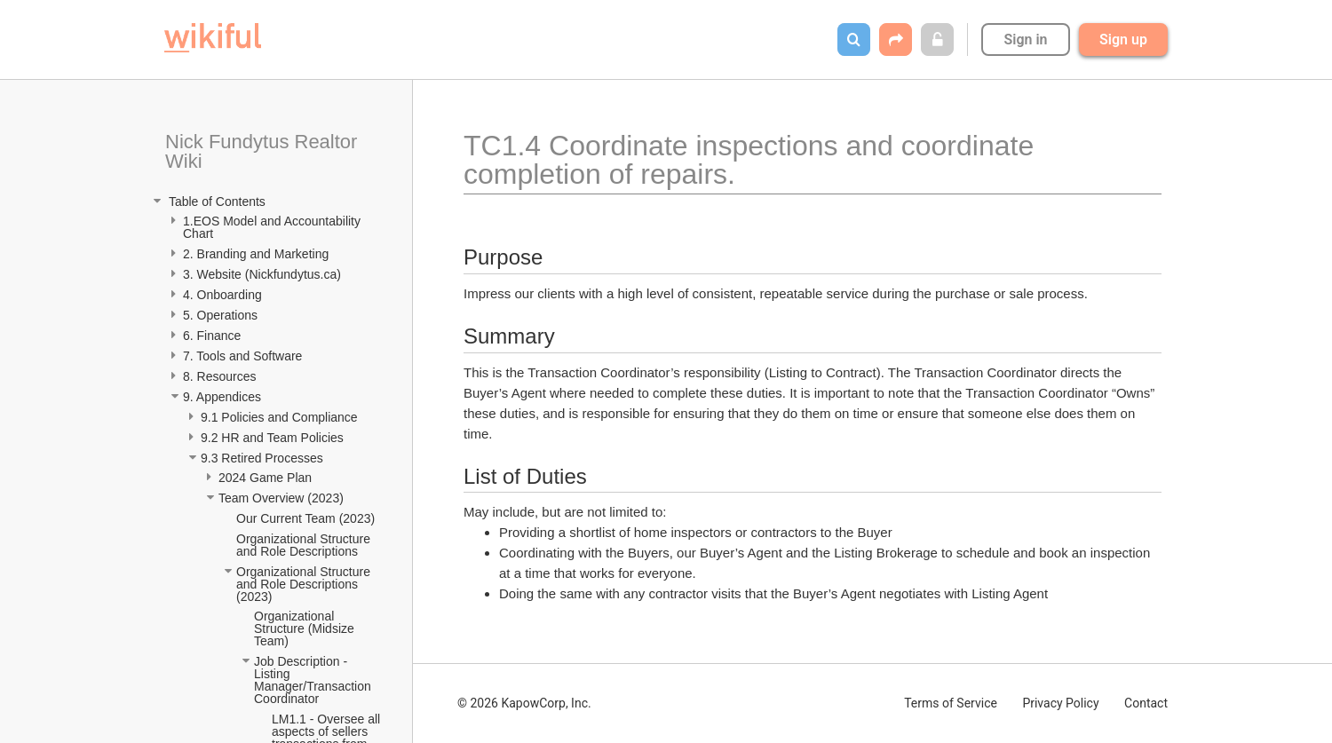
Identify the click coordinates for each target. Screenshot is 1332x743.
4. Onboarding (224, 295)
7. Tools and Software (242, 356)
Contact (1146, 703)
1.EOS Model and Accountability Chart (273, 227)
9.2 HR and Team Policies (274, 438)
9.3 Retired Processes (264, 458)
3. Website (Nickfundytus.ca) (262, 274)
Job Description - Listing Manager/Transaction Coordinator (314, 680)
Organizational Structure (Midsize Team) (305, 628)
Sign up (1123, 39)
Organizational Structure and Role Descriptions (305, 545)
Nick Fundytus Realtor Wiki (264, 151)
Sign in (1025, 39)
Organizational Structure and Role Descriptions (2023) (305, 584)
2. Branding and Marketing (256, 254)
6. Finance (212, 335)
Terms (950, 703)
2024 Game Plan (266, 477)
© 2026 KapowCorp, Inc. (524, 703)
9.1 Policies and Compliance (281, 417)
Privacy (1060, 703)
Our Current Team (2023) (305, 518)
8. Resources (219, 376)
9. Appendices (224, 397)
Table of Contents (215, 201)
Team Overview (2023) (281, 498)
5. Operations (220, 315)
